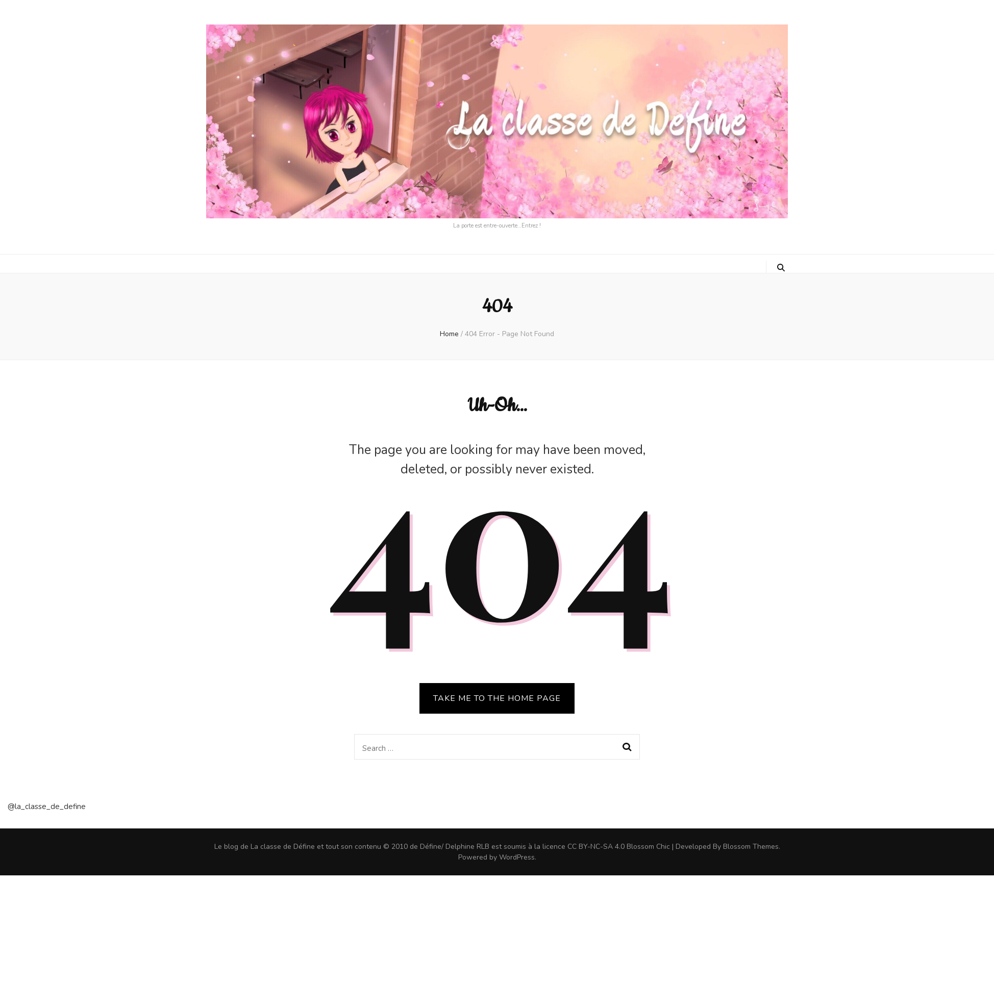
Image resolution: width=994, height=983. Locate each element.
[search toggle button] (781, 268)
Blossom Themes (751, 846)
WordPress (517, 857)
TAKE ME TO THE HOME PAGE (497, 698)
